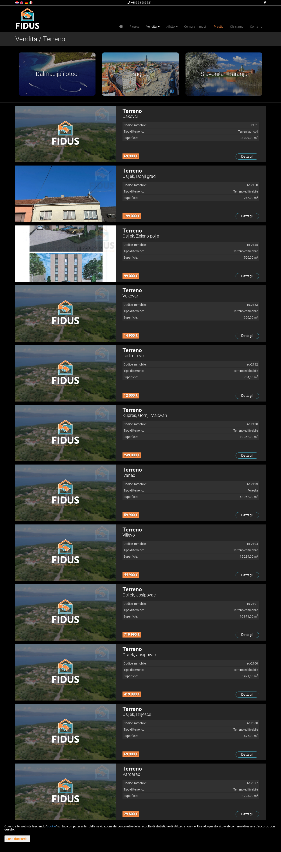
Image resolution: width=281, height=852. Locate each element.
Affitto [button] (172, 26)
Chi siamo (236, 26)
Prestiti (218, 26)
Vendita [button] (153, 26)
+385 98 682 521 (139, 2)
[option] (57, 74)
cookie (51, 826)
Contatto (256, 26)
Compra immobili (195, 26)
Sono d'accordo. (17, 839)
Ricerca (135, 26)
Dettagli (247, 156)
